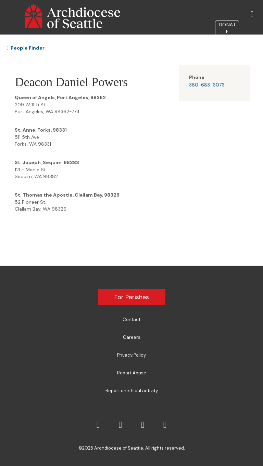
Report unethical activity (131, 391)
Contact (131, 319)
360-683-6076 (207, 85)
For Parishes (131, 297)
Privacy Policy (131, 355)
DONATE (227, 28)
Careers (131, 337)
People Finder (26, 48)
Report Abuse (131, 373)
